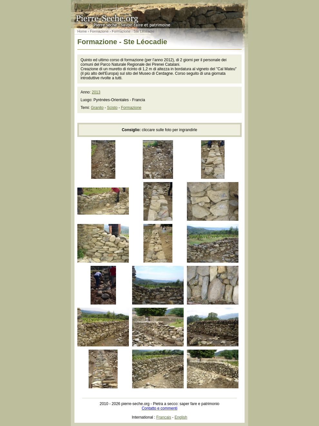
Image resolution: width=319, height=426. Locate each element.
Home (82, 31)
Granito (97, 107)
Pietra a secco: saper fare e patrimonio (159, 14)
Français (163, 417)
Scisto (112, 107)
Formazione (99, 31)
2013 (96, 92)
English (181, 417)
